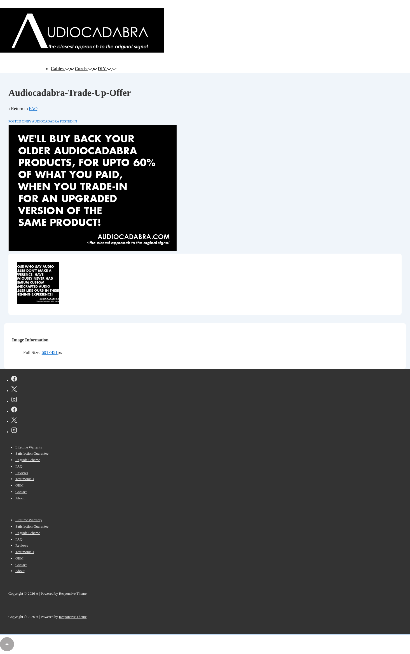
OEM (19, 485)
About (20, 498)
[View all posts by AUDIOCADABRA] (46, 121)
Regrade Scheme (27, 460)
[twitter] (14, 390)
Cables (60, 68)
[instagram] (14, 400)
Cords (84, 68)
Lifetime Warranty (28, 447)
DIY (105, 68)
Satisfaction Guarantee (31, 453)
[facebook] (14, 379)
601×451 (50, 352)
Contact (21, 492)
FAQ (33, 108)
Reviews (21, 473)
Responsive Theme (72, 593)
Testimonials (24, 479)
